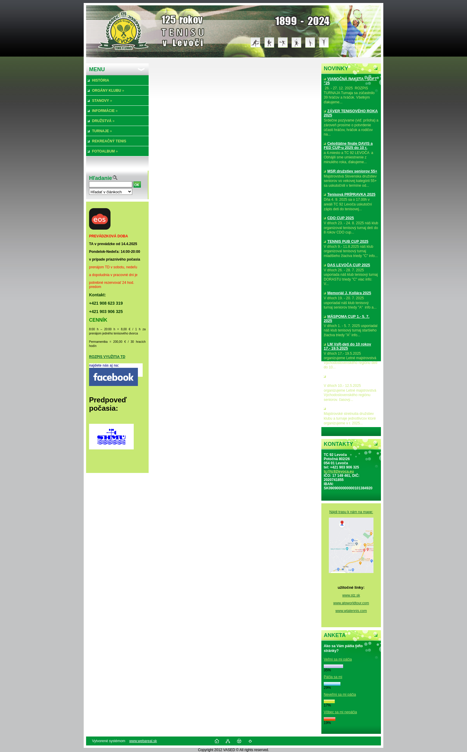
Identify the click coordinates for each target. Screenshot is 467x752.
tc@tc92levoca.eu (339, 471)
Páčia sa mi (333, 677)
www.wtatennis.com (351, 611)
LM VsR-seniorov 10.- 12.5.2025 (344, 378)
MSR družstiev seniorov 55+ (350, 171)
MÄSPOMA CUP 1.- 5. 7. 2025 (346, 318)
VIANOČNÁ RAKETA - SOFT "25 (350, 81)
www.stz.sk (351, 595)
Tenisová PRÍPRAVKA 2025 (349, 194)
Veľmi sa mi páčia (338, 659)
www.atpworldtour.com (351, 603)
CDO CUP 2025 (339, 218)
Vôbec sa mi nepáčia (340, 712)
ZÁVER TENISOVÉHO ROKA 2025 (351, 113)
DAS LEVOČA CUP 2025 (347, 265)
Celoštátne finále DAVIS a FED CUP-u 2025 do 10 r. (348, 145)
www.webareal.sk (143, 741)
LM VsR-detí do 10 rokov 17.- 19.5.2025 (347, 346)
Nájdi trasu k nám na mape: (351, 512)
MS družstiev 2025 (342, 409)
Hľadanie (100, 178)
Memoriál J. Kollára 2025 (347, 293)
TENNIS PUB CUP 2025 (346, 241)
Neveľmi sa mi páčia (340, 694)
